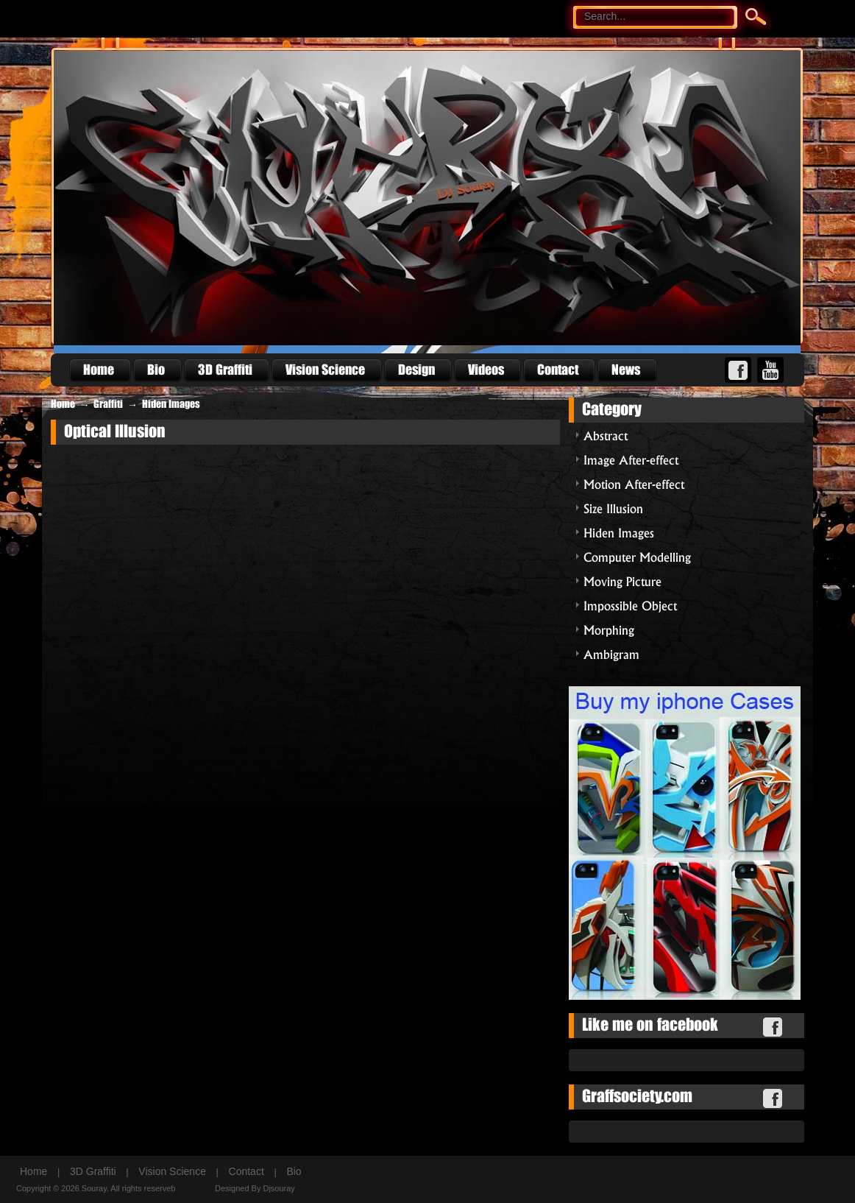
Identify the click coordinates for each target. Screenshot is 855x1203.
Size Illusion (613, 507)
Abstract (605, 434)
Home (63, 404)
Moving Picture (622, 580)
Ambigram (611, 653)
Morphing (608, 629)
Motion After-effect (633, 483)
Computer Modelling (637, 556)
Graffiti (108, 404)
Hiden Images (171, 404)
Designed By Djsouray (255, 1188)
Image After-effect (630, 459)
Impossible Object (630, 605)
